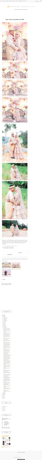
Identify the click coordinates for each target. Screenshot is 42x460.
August (4, 319)
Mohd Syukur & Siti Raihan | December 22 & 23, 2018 (6, 381)
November (4, 316)
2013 (3, 394)
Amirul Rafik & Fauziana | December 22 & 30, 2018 (6, 377)
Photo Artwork (3, 405)
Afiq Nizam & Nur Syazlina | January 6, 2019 (6, 351)
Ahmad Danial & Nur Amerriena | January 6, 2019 (7, 352)
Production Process (4, 404)
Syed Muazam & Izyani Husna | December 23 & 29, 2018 (7, 373)
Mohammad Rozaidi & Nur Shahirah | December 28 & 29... (6, 371)
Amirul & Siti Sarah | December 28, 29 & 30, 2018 (7, 369)
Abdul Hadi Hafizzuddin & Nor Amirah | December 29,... (7, 364)
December (4, 315)
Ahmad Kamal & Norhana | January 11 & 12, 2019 (6, 349)
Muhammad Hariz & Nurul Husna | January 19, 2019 (6, 333)
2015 (3, 393)
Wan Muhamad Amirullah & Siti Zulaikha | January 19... (7, 332)
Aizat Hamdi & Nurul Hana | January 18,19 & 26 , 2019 (6, 341)
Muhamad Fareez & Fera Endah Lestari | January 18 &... (6, 339)
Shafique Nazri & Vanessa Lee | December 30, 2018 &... (7, 355)
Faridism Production (24, 455)
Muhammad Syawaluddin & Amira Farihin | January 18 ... (7, 342)
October (4, 317)
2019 (3, 314)
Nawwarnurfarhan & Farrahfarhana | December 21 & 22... (7, 389)
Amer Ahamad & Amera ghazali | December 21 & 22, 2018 (7, 387)
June (4, 321)
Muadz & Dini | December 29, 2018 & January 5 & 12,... (6, 360)
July (3, 320)
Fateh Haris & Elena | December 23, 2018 (5, 374)
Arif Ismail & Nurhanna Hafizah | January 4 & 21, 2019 (7, 354)
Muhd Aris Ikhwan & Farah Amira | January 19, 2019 (6, 327)
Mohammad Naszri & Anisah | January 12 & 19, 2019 (7, 347)
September (4, 318)
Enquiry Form (3, 408)
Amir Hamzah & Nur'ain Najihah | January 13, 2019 (6, 344)
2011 (3, 395)
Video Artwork (3, 406)
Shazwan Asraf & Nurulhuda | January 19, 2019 (7, 337)
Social (25, 1)
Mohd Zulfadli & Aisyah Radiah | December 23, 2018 (7, 376)
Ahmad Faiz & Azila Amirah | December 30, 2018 (6, 357)
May (4, 322)
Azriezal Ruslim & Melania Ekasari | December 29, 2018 (7, 359)
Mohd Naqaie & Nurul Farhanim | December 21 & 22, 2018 (6, 383)
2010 (3, 396)
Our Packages (3, 407)
